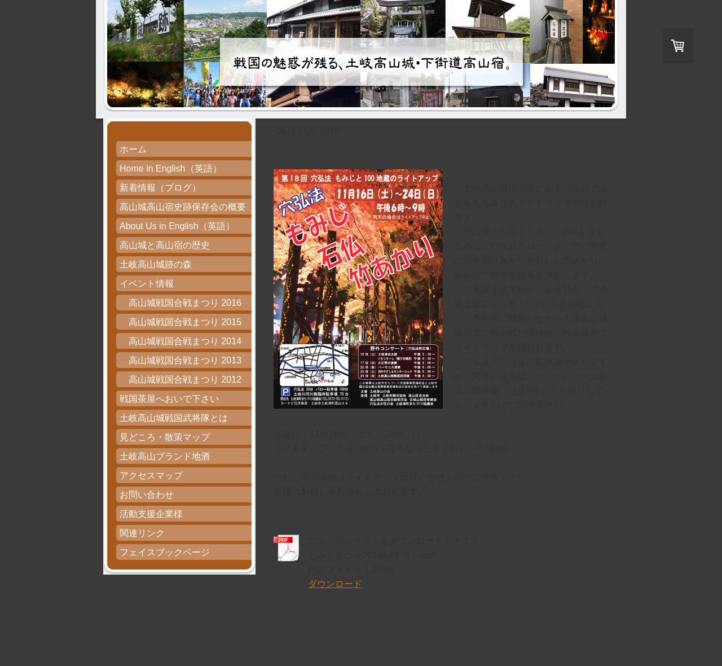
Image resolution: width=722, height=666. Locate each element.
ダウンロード (335, 584)
